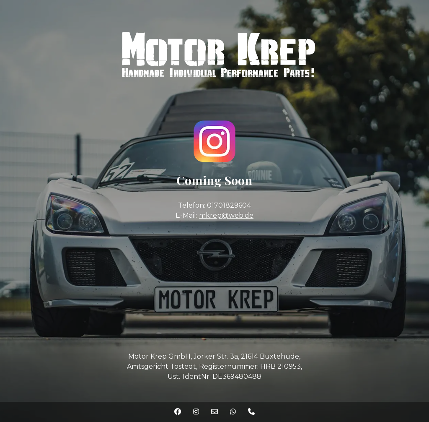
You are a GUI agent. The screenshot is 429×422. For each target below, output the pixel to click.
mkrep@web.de (226, 215)
